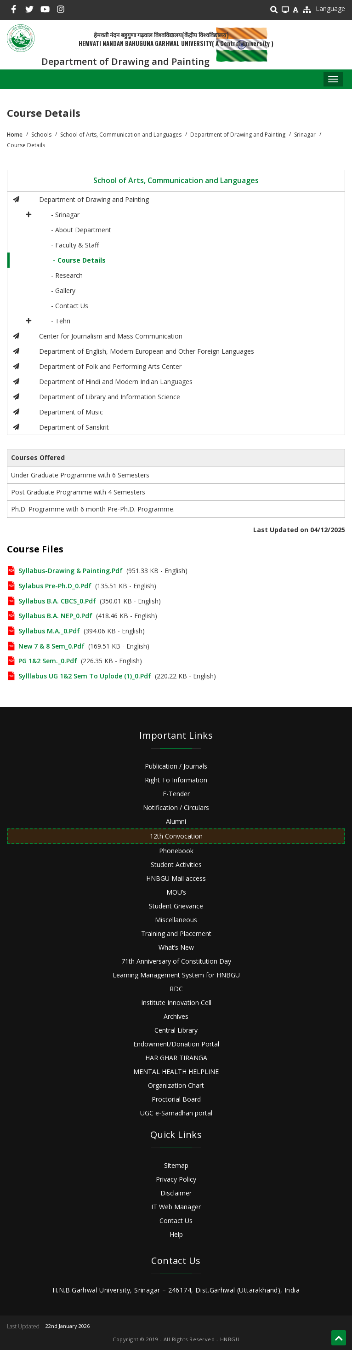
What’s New (176, 947)
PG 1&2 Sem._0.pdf (47, 660)
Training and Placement (176, 933)
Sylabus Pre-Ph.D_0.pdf (54, 585)
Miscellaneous (176, 919)
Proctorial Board (176, 1099)
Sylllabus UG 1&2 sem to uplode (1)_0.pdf (84, 676)
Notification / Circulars (176, 807)
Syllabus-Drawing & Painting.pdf (70, 570)
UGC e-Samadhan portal (176, 1113)
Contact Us (176, 1220)
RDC (176, 988)
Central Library (176, 1030)
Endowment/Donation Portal (176, 1044)
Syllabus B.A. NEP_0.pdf (55, 615)
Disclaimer (176, 1193)
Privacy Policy (176, 1179)
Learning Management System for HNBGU (176, 975)
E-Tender (176, 793)
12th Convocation (176, 836)
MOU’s (176, 892)
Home (15, 134)
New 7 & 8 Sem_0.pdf (51, 646)
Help (176, 1234)
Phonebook (176, 850)
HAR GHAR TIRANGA (176, 1057)
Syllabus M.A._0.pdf (49, 630)
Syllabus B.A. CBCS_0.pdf (57, 601)
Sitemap (176, 1165)
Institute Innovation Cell (176, 1002)
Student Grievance (176, 906)
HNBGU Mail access (176, 878)
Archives (176, 1016)
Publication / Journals (176, 766)
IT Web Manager (176, 1206)
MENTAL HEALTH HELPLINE (176, 1071)
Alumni (176, 821)
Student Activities (176, 864)
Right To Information (176, 780)
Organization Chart (176, 1085)
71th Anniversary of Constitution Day (176, 961)
